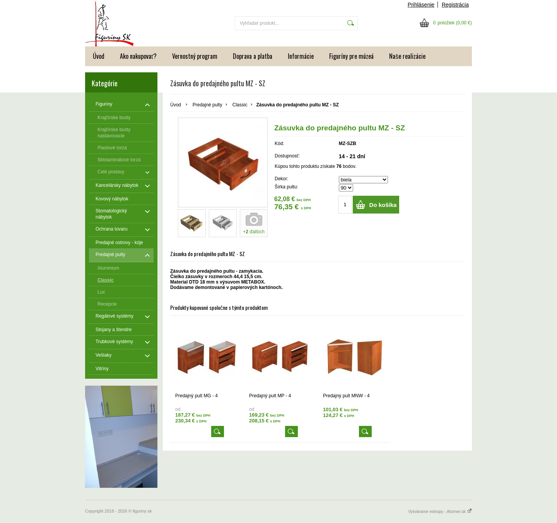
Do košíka (383, 205)
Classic (240, 105)
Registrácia (455, 5)
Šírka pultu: (286, 187)
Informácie (301, 56)
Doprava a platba (252, 56)
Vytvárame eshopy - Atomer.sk (440, 511)
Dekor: (281, 178)
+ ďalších (254, 231)
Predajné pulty (207, 105)
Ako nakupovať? (138, 56)
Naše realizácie (407, 56)
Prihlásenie (421, 5)
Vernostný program (194, 56)
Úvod (98, 56)
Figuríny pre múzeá (351, 56)
